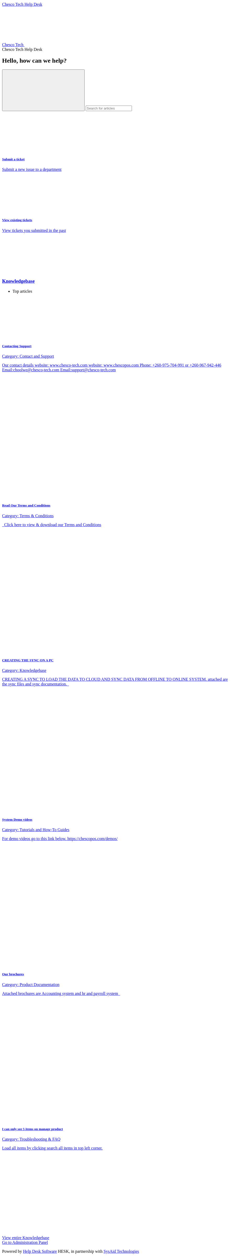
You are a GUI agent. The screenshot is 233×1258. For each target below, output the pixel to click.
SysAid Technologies (121, 1251)
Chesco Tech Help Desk (22, 4)
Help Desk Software (40, 1251)
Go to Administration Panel (25, 1242)
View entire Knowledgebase (25, 1237)
